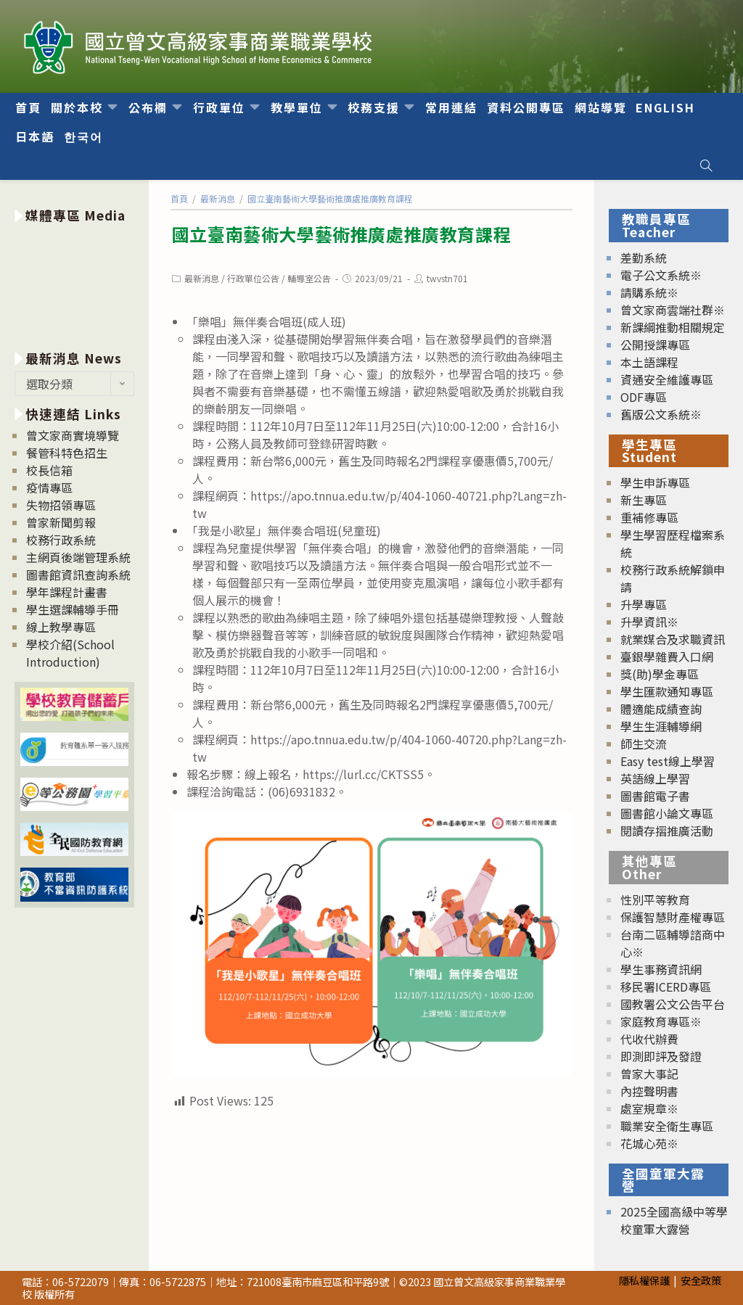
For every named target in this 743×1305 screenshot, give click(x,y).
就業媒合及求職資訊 (672, 639)
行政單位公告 (253, 278)
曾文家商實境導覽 (72, 435)
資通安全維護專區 (666, 379)
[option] (74, 284)
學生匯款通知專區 (666, 691)
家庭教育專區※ (661, 1021)
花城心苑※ (649, 1143)
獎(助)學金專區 (659, 674)
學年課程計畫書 (66, 592)
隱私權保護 (644, 1280)
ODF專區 (643, 397)
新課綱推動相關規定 (672, 327)
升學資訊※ (649, 621)
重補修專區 (649, 517)
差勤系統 (643, 257)
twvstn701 (447, 278)
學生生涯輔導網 (661, 726)
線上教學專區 (61, 626)
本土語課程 (649, 362)
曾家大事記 (649, 1073)
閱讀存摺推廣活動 (666, 830)
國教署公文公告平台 (672, 1004)
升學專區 (643, 604)
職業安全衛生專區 (666, 1126)
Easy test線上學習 (667, 761)
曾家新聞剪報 (61, 522)
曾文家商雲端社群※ (672, 309)
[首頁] (179, 198)
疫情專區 (49, 487)
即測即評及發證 (661, 1056)
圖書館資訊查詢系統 (78, 574)
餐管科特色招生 (66, 452)
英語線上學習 (655, 778)
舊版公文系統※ (661, 414)
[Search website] (706, 165)
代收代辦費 (649, 1038)
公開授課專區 (655, 344)
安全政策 (701, 1280)
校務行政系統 (61, 539)
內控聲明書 (649, 1091)
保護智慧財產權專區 (672, 917)
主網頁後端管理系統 (78, 557)
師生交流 (643, 743)
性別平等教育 (655, 899)
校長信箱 (49, 470)
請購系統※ (649, 292)
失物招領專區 (61, 505)
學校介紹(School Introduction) (70, 652)
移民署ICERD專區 (665, 986)
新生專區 (643, 500)
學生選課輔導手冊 (72, 609)
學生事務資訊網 (661, 969)
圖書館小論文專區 (666, 813)
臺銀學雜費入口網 (666, 656)
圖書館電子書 (655, 795)
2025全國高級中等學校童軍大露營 (674, 1220)
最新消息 (201, 278)
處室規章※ (649, 1108)
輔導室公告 (309, 278)
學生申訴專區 (655, 482)
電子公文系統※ (661, 275)
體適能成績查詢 (661, 708)
